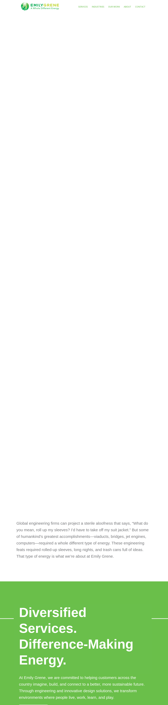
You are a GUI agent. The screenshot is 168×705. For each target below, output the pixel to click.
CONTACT (140, 6)
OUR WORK (114, 6)
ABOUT (127, 6)
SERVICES (83, 6)
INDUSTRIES (98, 6)
